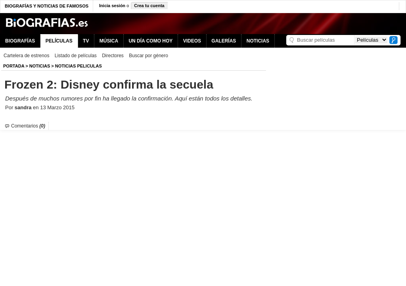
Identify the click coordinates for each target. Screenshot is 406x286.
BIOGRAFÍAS (20, 41)
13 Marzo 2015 (57, 107)
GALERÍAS (223, 41)
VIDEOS (192, 41)
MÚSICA (109, 41)
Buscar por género (148, 55)
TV (86, 41)
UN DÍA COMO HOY (150, 41)
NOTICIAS (258, 41)
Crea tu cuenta (149, 5)
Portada (13, 66)
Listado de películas (76, 55)
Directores (113, 55)
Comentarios (28, 126)
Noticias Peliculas (78, 66)
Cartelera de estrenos (26, 55)
